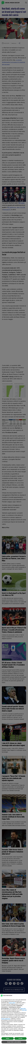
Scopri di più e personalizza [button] (14, 1042)
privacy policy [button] (12, 1002)
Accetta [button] (20, 1038)
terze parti (24, 1010)
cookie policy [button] (23, 1008)
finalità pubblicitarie (5, 1018)
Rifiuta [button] (7, 1038)
